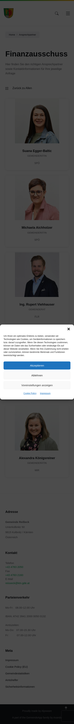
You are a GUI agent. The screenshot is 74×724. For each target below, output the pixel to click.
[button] (68, 329)
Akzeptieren (37, 365)
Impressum (45, 393)
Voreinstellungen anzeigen (37, 385)
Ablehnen (37, 375)
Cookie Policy (29, 393)
